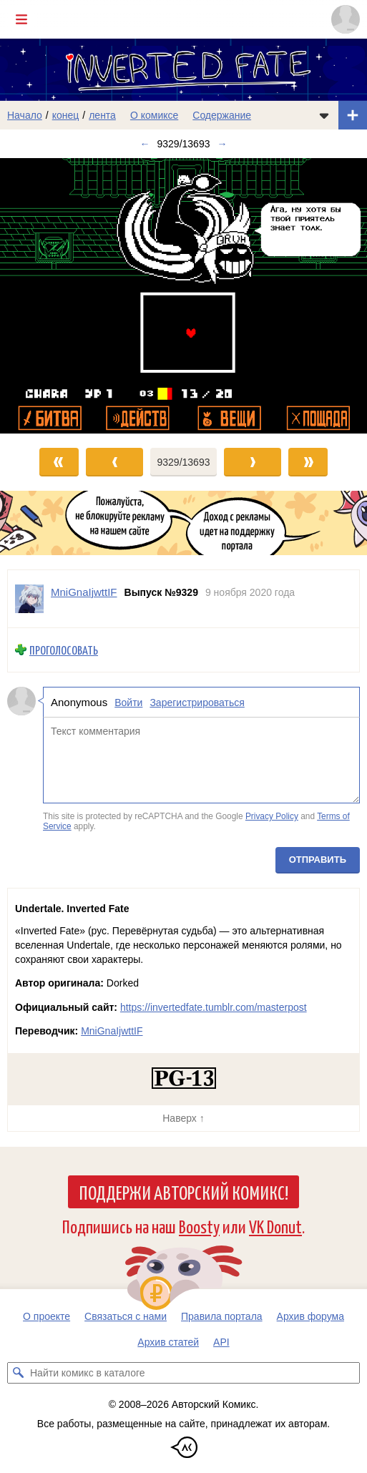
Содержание (221, 115)
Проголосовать (63, 649)
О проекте (46, 1316)
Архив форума (310, 1316)
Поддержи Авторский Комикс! (183, 1192)
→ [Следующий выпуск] (222, 144)
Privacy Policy (271, 816)
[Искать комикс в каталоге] (18, 1373)
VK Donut (275, 1226)
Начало (24, 115)
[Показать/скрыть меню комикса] (324, 115)
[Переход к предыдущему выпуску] (46, 296)
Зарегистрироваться (197, 702)
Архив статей (168, 1342)
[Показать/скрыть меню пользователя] (345, 19)
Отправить (317, 859)
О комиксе (154, 115)
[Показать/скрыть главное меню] (21, 19)
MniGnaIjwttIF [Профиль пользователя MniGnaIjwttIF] (84, 592)
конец (65, 115)
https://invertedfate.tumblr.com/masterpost (213, 1007)
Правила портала (222, 1316)
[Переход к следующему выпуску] (183, 296)
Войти (128, 702)
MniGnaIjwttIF (111, 1031)
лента (102, 115)
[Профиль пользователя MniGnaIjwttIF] (29, 598)
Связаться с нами (125, 1316)
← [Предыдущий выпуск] (145, 144)
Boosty (199, 1226)
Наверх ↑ (183, 1118)
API (221, 1342)
